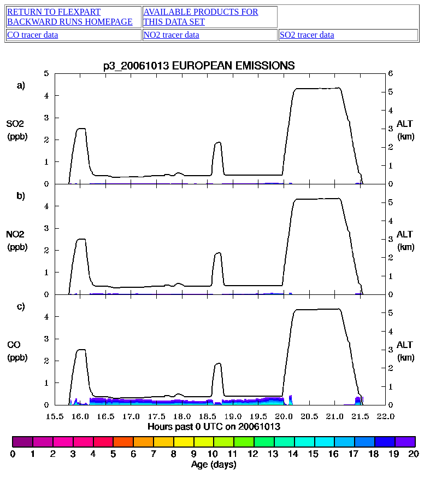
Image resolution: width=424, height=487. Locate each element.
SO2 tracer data (307, 34)
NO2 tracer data (171, 34)
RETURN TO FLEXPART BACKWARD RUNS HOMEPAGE (70, 16)
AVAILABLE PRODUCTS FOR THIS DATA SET (201, 16)
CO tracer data (32, 34)
